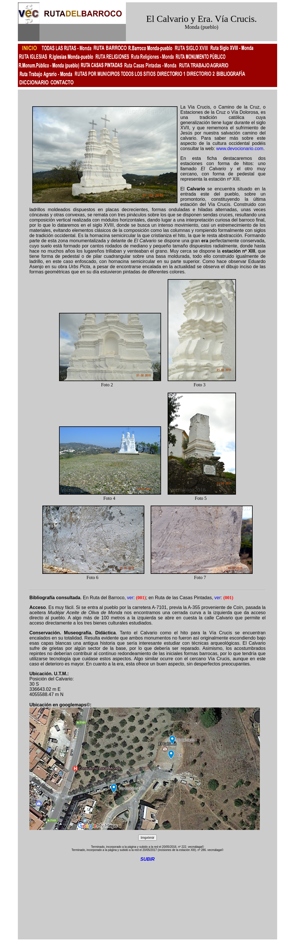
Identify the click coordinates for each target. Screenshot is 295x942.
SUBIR (147, 859)
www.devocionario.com (240, 148)
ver (130, 597)
